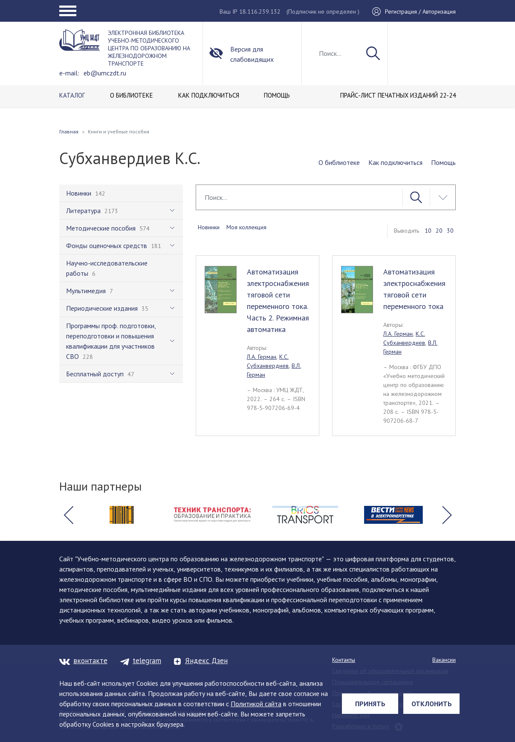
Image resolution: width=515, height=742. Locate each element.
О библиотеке (339, 162)
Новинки (209, 227)
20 (439, 230)
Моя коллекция (246, 227)
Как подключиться (395, 162)
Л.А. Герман (261, 357)
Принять (370, 703)
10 (428, 230)
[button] (68, 515)
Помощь (443, 162)
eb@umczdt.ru (105, 73)
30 (450, 230)
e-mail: (69, 73)
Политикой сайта (256, 703)
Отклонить (431, 703)
